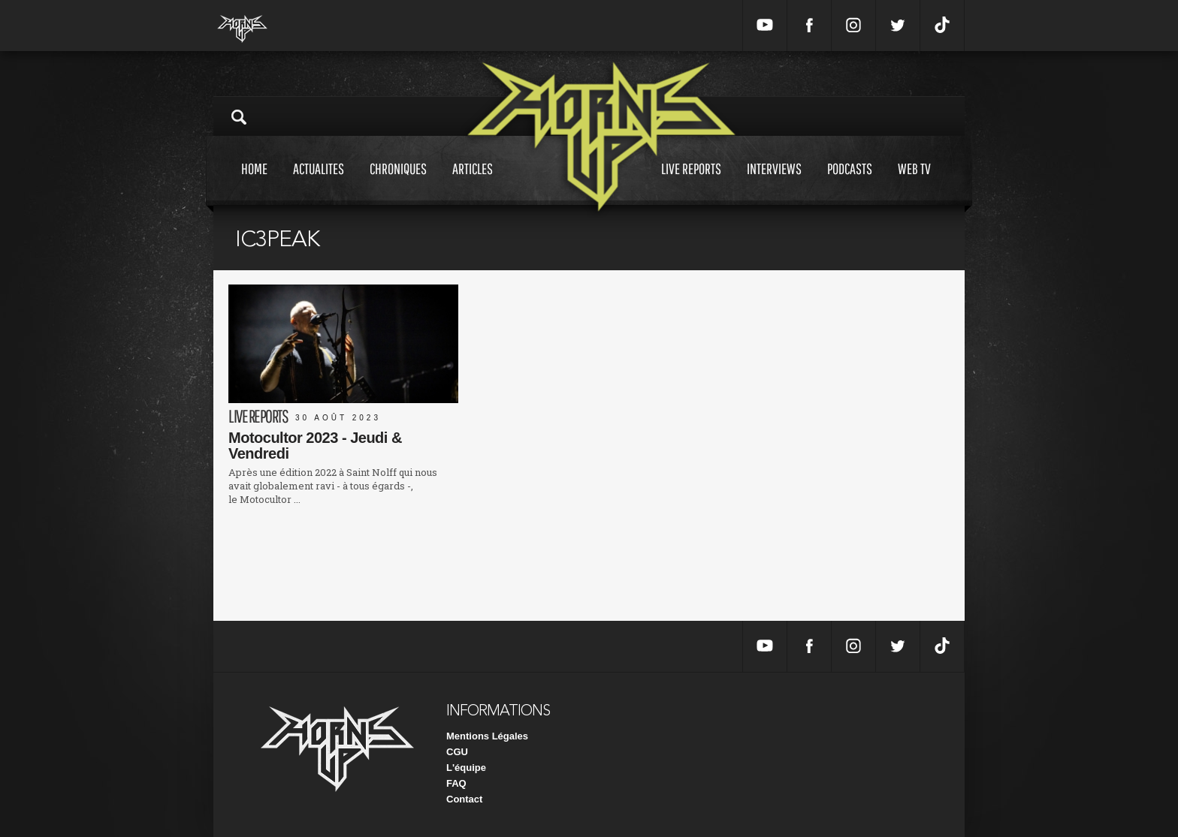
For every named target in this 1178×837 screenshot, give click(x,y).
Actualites (318, 183)
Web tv (914, 183)
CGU (457, 751)
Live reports (691, 183)
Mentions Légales (487, 736)
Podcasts (849, 183)
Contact (464, 799)
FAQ (456, 783)
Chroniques (398, 183)
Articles (472, 183)
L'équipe (466, 767)
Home (254, 183)
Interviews (774, 183)
